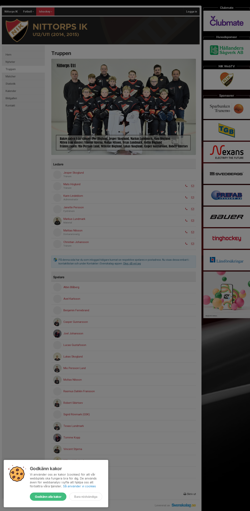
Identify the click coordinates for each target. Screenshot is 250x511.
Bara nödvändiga (85, 497)
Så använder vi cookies (79, 486)
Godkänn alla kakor (48, 497)
